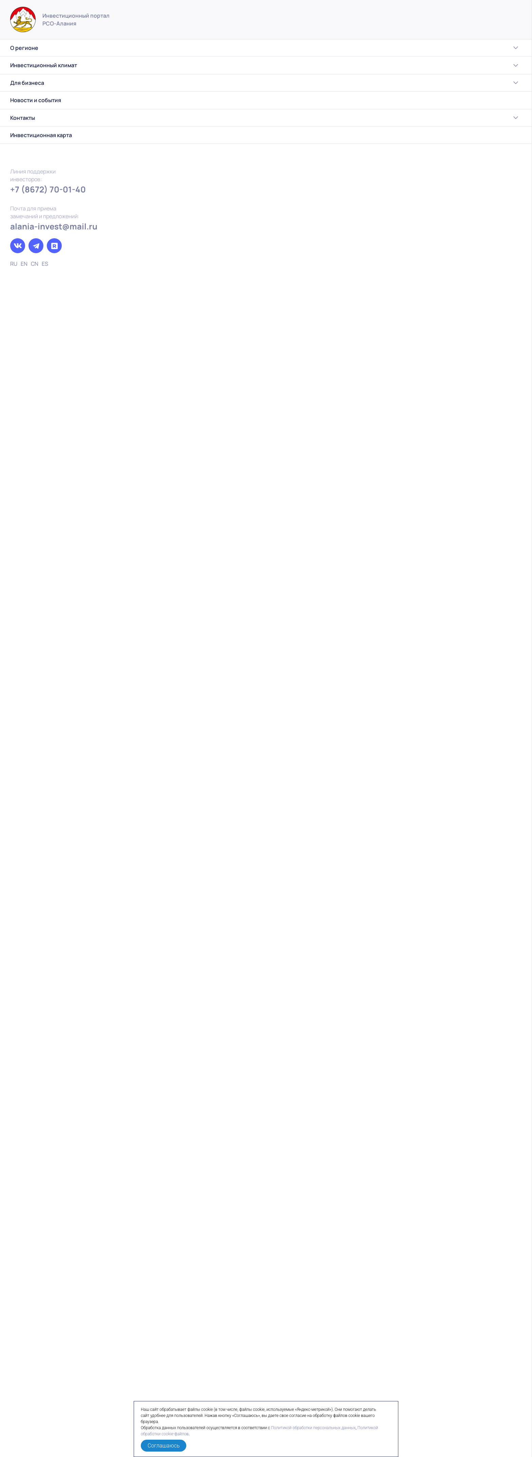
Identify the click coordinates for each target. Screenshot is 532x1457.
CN (34, 263)
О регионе (56, 47)
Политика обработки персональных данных (463, 1433)
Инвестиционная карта (41, 135)
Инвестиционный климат (56, 65)
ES (45, 263)
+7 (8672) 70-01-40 (48, 189)
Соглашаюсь (163, 1445)
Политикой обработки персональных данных (313, 1427)
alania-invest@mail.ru (53, 226)
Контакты (56, 117)
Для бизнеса (56, 82)
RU (13, 263)
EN (24, 263)
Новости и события (35, 100)
